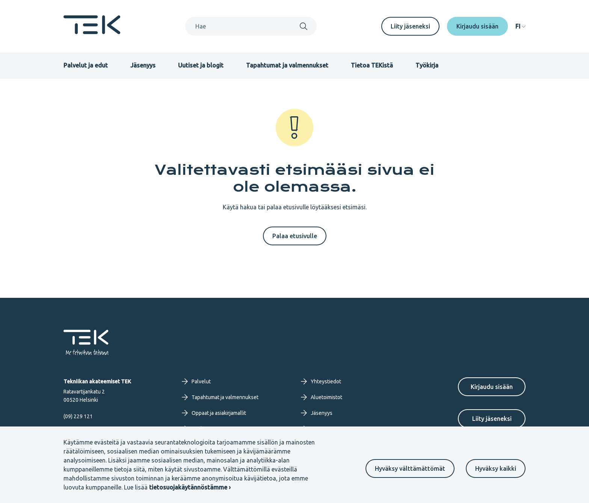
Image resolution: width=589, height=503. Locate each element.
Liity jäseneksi (410, 26)
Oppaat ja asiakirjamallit (214, 413)
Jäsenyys (143, 65)
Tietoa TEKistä (372, 65)
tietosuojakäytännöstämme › (190, 487)
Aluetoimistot (321, 397)
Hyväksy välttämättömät (410, 468)
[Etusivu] (92, 32)
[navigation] (520, 26)
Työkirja (426, 65)
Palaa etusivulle (294, 236)
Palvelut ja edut (85, 65)
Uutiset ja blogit (201, 65)
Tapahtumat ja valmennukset (287, 65)
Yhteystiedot (321, 381)
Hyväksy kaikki (495, 468)
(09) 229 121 (78, 416)
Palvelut (196, 381)
